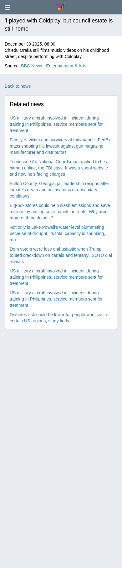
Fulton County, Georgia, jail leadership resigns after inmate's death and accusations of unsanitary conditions (59, 189)
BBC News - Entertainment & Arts (53, 65)
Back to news (18, 86)
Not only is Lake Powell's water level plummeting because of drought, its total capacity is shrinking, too (57, 233)
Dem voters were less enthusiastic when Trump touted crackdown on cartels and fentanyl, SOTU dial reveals (61, 255)
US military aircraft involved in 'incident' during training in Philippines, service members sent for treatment (56, 124)
